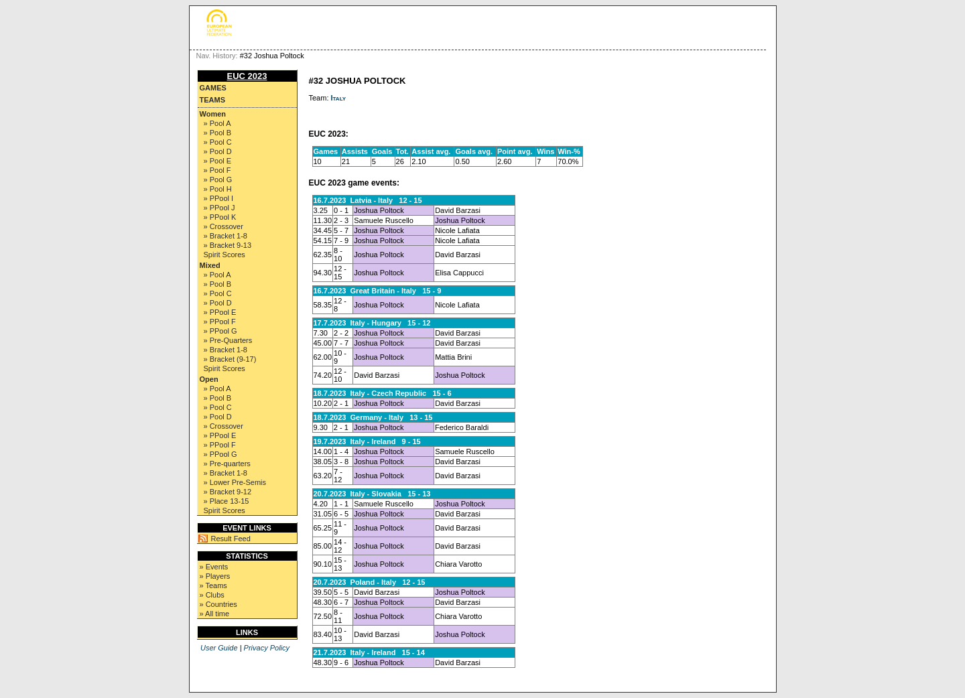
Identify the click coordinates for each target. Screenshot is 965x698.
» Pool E (218, 161)
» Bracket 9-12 (228, 492)
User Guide (219, 648)
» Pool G (218, 180)
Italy (338, 98)
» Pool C (218, 142)
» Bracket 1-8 (225, 236)
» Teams (213, 585)
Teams (213, 100)
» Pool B (218, 133)
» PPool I (219, 198)
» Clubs (212, 595)
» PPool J (219, 208)
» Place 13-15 (226, 501)
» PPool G (220, 331)
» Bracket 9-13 (228, 245)
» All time (215, 614)
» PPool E (220, 312)
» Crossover (223, 226)
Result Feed (231, 539)
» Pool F (217, 170)
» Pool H (218, 189)
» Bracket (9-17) (230, 359)
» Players (215, 576)
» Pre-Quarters (228, 340)
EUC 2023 (247, 76)
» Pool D (218, 151)
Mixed (210, 265)
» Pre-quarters (227, 464)
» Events (214, 567)
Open (209, 379)
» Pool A (217, 123)
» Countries (218, 604)
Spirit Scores (224, 255)
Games (213, 88)
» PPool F (220, 322)
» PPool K (220, 217)
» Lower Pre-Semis (235, 482)
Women (213, 114)
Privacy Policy (267, 648)
